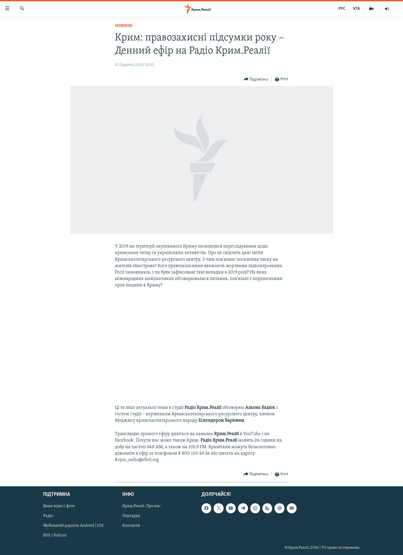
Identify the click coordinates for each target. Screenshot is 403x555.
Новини (123, 25)
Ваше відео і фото (59, 506)
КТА (356, 9)
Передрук (131, 516)
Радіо (48, 516)
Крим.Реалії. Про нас (141, 506)
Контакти (131, 526)
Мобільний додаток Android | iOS (73, 526)
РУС (341, 9)
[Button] (256, 79)
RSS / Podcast (55, 536)
